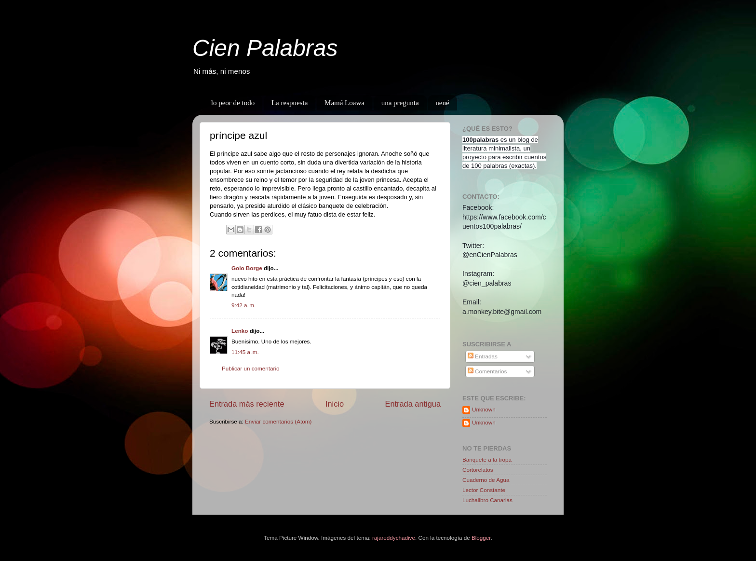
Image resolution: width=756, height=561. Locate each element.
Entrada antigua (413, 403)
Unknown (484, 409)
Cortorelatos (477, 469)
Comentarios (487, 371)
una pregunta (400, 103)
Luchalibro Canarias (487, 500)
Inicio (334, 403)
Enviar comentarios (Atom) (278, 421)
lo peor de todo (233, 103)
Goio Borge (246, 268)
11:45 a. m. (245, 352)
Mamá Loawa (344, 103)
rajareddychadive (393, 537)
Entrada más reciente (246, 403)
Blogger (481, 537)
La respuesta (289, 103)
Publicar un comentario (251, 368)
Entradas (483, 356)
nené (442, 103)
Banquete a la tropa (487, 459)
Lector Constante (483, 490)
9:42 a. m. (243, 305)
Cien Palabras (265, 48)
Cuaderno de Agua (485, 480)
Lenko (239, 331)
